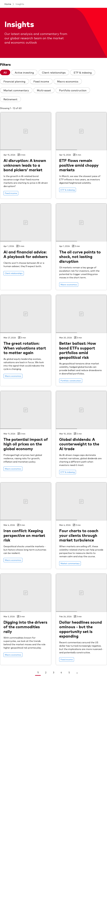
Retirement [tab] (10, 99)
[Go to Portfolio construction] (70, 380)
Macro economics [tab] (67, 81)
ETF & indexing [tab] (83, 72)
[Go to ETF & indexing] (67, 189)
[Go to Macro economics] (68, 284)
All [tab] (5, 72)
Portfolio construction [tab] (73, 90)
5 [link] (69, 672)
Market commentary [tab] (16, 90)
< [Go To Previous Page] (30, 672)
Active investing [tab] (24, 72)
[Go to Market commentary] (70, 563)
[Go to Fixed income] (11, 193)
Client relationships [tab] (54, 72)
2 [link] (45, 672)
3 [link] (53, 672)
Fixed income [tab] (41, 81)
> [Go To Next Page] (77, 672)
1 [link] (37, 672)
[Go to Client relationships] (14, 273)
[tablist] (53, 87)
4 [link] (61, 672)
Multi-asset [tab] (44, 90)
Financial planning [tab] (14, 81)
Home (7, 3)
